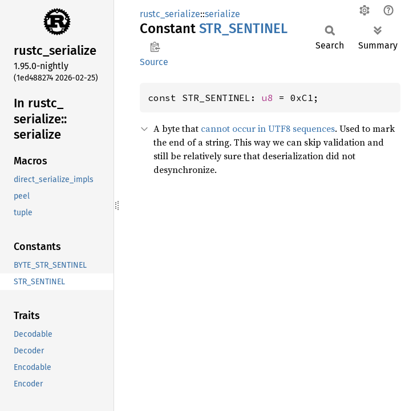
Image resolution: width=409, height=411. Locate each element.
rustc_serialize (170, 14)
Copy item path (154, 47)
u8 (267, 97)
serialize (222, 14)
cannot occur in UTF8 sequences (268, 128)
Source (154, 62)
